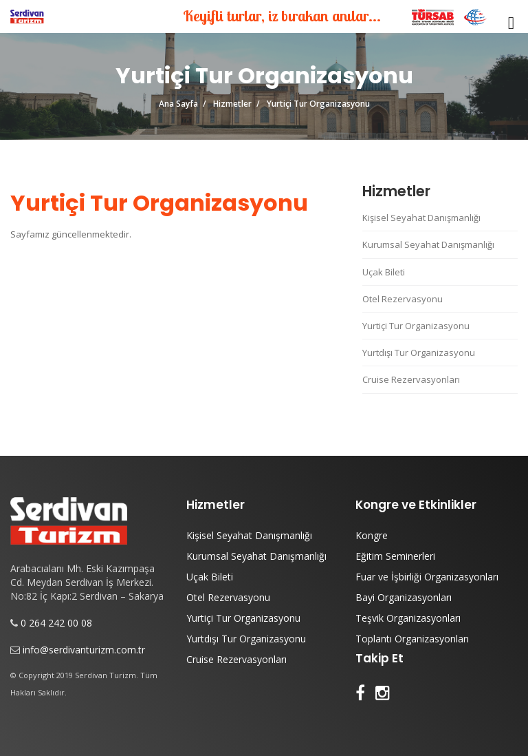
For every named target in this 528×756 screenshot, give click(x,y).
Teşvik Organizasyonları (408, 617)
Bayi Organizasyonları (403, 597)
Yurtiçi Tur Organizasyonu (416, 325)
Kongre (371, 535)
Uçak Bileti (383, 272)
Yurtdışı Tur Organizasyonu (418, 352)
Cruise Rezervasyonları (411, 379)
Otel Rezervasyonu (402, 299)
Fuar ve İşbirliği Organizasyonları (426, 576)
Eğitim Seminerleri (395, 556)
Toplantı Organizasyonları (412, 638)
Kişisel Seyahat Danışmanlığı (421, 217)
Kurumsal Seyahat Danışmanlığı (428, 244)
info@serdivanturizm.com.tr (84, 649)
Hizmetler (232, 103)
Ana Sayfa (178, 103)
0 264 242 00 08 (56, 622)
